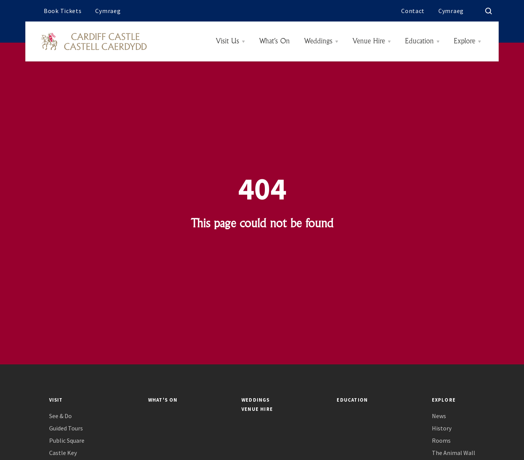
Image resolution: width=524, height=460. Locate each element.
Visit (56, 400)
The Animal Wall (453, 453)
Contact (413, 11)
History (441, 428)
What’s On (274, 41)
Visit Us (227, 41)
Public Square (66, 440)
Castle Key (63, 453)
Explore (464, 41)
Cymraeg (108, 11)
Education (419, 41)
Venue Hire (368, 41)
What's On (163, 400)
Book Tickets (62, 11)
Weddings (318, 41)
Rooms (441, 440)
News (439, 416)
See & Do (60, 416)
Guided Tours (66, 428)
